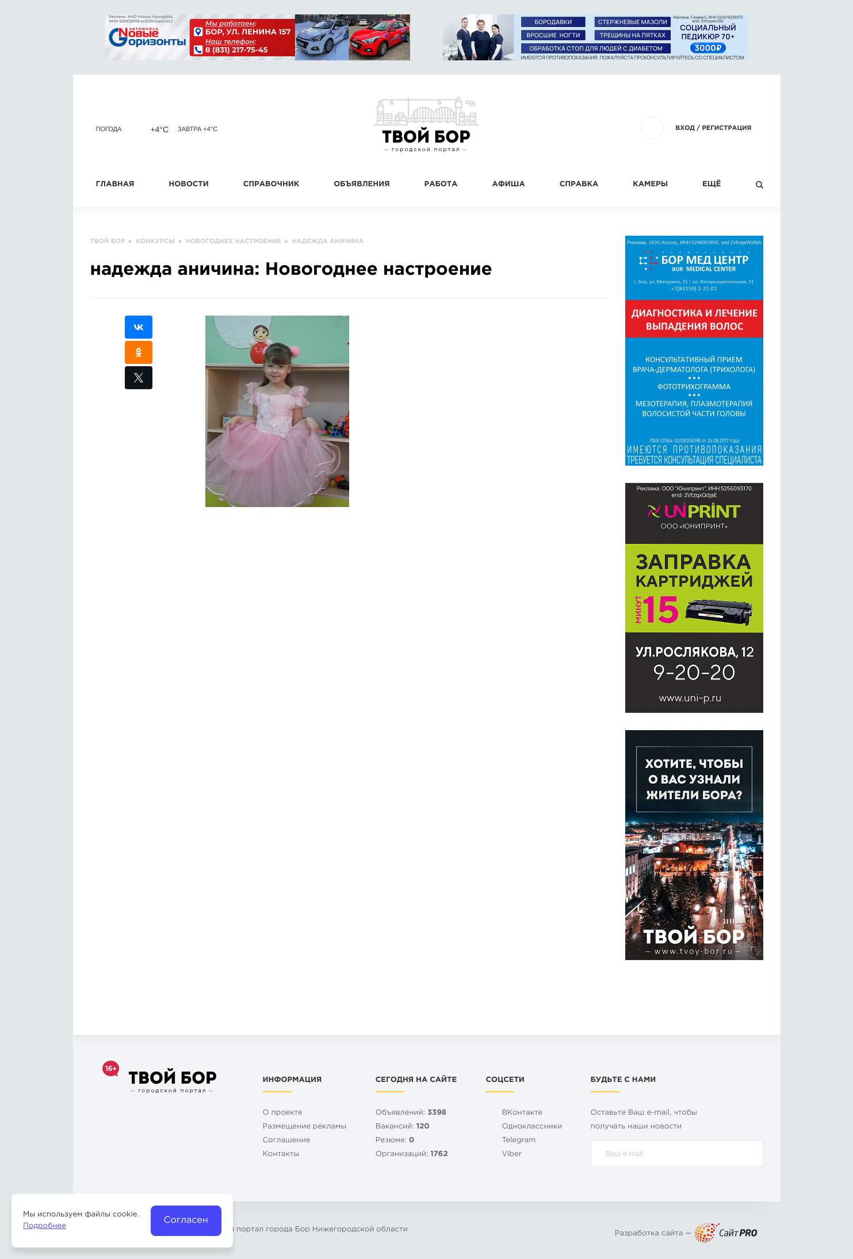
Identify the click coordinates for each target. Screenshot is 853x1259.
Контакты (281, 1154)
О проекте (283, 1113)
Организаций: (412, 1154)
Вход (685, 128)
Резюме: (395, 1141)
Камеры (650, 185)
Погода (109, 129)
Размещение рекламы (305, 1127)
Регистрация (726, 128)
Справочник (271, 185)
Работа (441, 185)
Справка (579, 185)
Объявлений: (411, 1113)
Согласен (186, 1220)
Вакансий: (403, 1127)
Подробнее (44, 1226)
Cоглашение (287, 1141)
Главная (115, 185)
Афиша (508, 185)
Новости (188, 185)
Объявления (361, 185)
